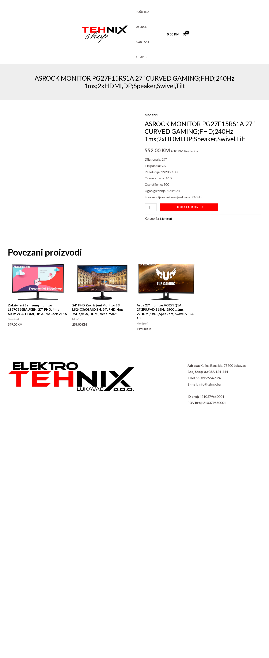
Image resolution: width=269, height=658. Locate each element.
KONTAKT (141, 41)
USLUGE (140, 26)
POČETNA (141, 12)
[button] (144, 56)
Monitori (151, 115)
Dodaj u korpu (189, 207)
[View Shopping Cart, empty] (176, 34)
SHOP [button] (140, 56)
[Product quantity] (151, 207)
